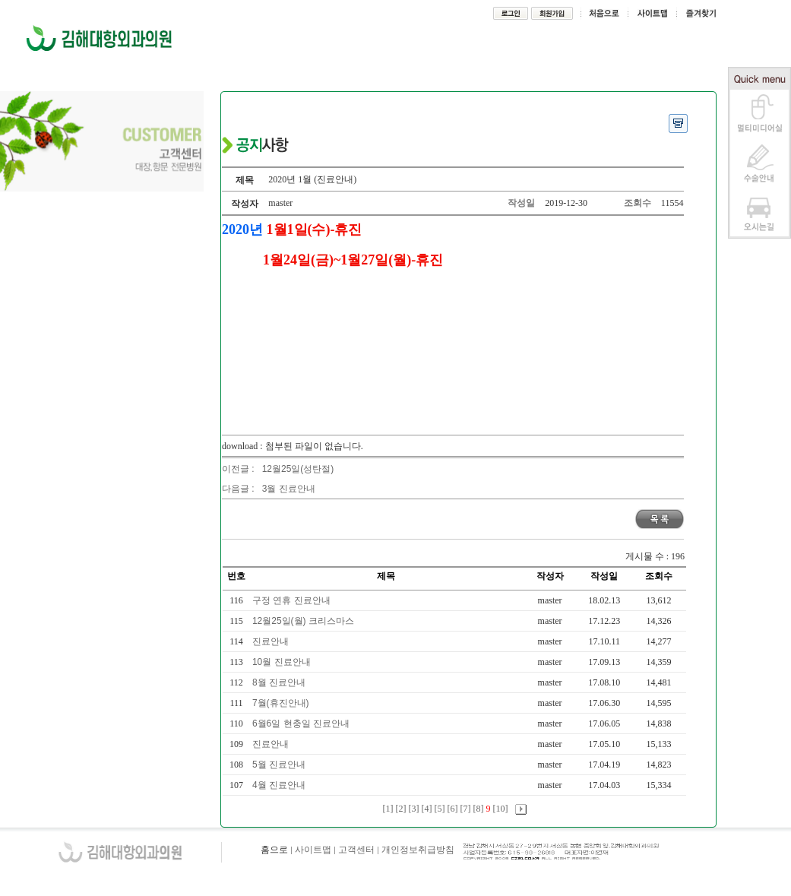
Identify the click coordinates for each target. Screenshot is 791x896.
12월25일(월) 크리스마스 (304, 621)
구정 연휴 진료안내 (292, 600)
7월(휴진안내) (282, 703)
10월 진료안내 (282, 662)
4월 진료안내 (280, 785)
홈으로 (274, 849)
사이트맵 (313, 849)
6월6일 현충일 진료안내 (302, 723)
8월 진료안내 (280, 682)
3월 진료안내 (288, 488)
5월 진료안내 (280, 764)
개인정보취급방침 (417, 849)
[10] (500, 808)
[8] (478, 808)
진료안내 (271, 641)
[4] (427, 808)
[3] (414, 808)
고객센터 (356, 849)
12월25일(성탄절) (298, 469)
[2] (401, 808)
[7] (465, 808)
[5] (440, 808)
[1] (388, 808)
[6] (453, 808)
